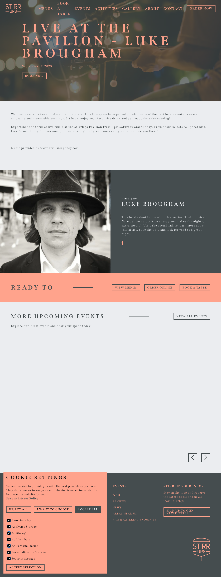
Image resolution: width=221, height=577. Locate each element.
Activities (106, 9)
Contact (173, 9)
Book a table (194, 287)
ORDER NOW (201, 8)
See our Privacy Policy (22, 498)
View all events (191, 316)
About (152, 9)
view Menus (126, 287)
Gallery (131, 9)
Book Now (34, 75)
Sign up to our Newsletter (180, 512)
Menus (46, 9)
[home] (19, 8)
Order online (159, 287)
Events (82, 9)
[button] (45, 8)
